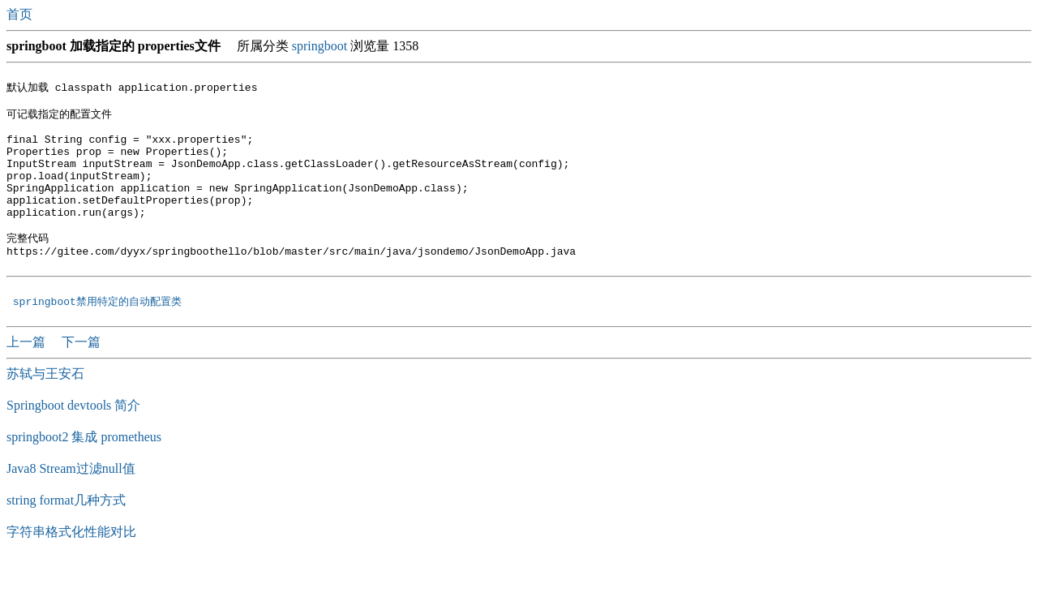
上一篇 (27, 377)
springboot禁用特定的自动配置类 (97, 336)
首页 (21, 14)
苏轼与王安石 (45, 408)
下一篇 (81, 377)
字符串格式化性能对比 (71, 566)
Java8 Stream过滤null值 (70, 503)
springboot (319, 46)
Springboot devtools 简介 (73, 440)
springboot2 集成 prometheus (83, 472)
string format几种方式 (66, 535)
